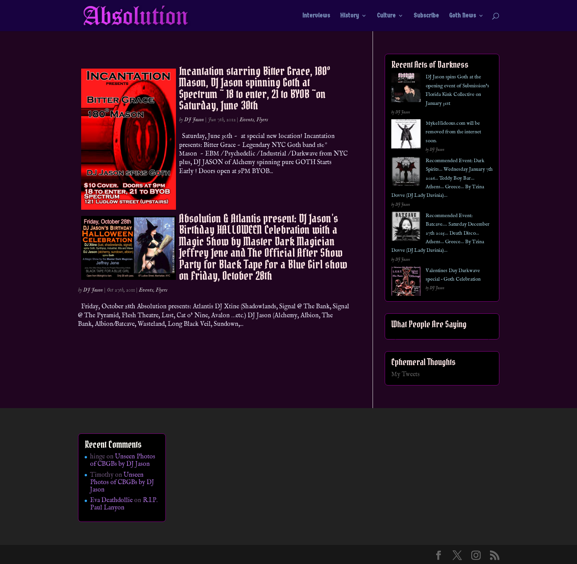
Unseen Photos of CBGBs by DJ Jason (122, 460)
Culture (386, 16)
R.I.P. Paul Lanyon (124, 504)
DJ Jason (194, 119)
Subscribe (426, 16)
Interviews (316, 16)
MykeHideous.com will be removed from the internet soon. (453, 132)
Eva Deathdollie (111, 500)
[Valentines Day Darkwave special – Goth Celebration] (406, 283)
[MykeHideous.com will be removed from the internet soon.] (406, 135)
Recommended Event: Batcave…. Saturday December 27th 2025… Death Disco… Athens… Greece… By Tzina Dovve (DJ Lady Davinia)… (440, 233)
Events (247, 119)
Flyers (262, 119)
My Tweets (405, 374)
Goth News (462, 16)
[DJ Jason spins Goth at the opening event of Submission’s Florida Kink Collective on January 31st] (406, 89)
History (349, 16)
